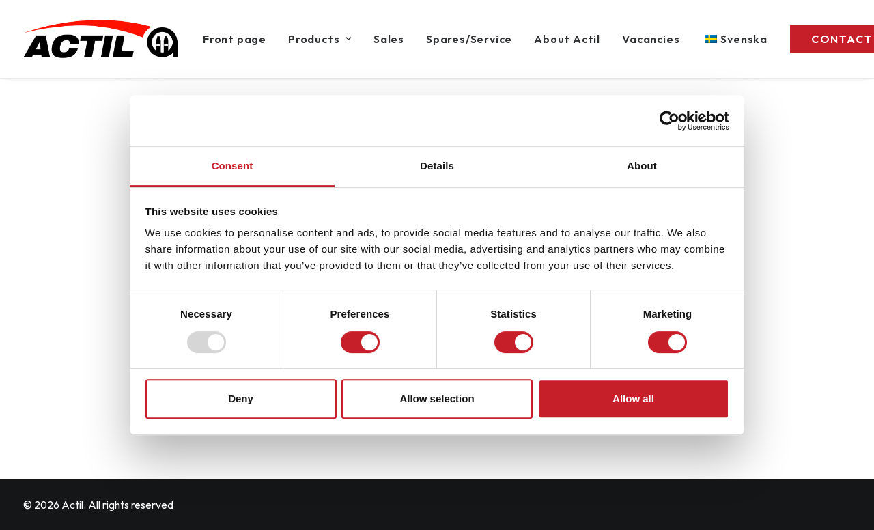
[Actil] (100, 38)
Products (320, 39)
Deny (240, 398)
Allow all (633, 398)
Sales (388, 39)
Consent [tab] (232, 165)
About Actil (567, 39)
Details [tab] (437, 165)
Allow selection (436, 398)
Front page (234, 39)
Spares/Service (469, 39)
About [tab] (642, 165)
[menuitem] (239, 39)
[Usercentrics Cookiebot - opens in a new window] (669, 121)
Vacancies (650, 39)
